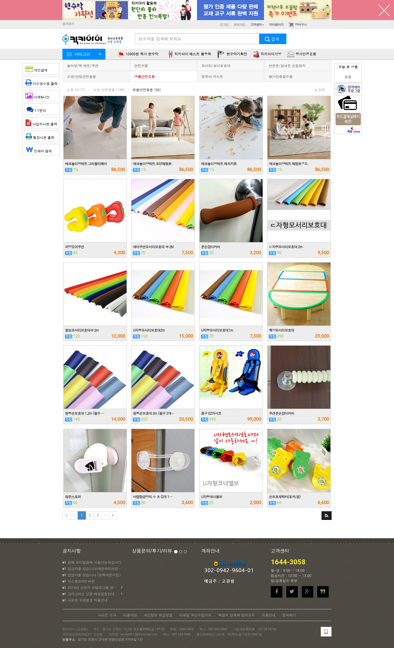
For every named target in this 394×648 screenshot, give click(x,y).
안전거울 (141, 65)
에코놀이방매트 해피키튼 (219, 163)
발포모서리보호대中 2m (82, 330)
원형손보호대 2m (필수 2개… (153, 413)
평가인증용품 (301, 54)
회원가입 (239, 24)
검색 (273, 39)
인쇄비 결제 (41, 149)
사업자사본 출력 (41, 122)
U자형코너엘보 (211, 496)
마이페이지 (276, 24)
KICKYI (93, 40)
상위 (320, 89)
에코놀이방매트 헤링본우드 (288, 163)
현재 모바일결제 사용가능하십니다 (91, 562)
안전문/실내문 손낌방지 (287, 65)
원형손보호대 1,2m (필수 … (84, 413)
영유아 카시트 (212, 76)
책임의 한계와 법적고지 (236, 614)
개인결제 (41, 68)
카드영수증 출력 (41, 82)
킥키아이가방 (267, 54)
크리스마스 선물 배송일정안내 (92, 594)
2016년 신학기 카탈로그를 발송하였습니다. (92, 587)
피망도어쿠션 (74, 246)
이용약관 (130, 614)
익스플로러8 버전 (78, 581)
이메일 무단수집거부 (195, 614)
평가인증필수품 (281, 76)
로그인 (224, 24)
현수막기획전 (232, 54)
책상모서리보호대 (281, 330)
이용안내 (268, 614)
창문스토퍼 (73, 496)
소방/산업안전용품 (81, 76)
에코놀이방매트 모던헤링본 (152, 163)
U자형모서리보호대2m (149, 330)
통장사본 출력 (41, 136)
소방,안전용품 (109, 89)
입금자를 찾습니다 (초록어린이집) (91, 574)
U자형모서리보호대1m (217, 330)
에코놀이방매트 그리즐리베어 (86, 163)
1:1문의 (41, 109)
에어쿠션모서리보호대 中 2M (153, 246)
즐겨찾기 (68, 23)
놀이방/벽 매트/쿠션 (82, 65)
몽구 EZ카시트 (211, 413)
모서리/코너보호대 (216, 65)
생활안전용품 (144, 76)
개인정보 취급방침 (158, 614)
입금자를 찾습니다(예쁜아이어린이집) (92, 568)
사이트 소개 (107, 614)
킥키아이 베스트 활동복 (189, 54)
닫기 (384, 10)
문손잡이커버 (210, 246)
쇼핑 (76, 89)
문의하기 (289, 614)
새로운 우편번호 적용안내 (85, 600)
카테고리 (82, 54)
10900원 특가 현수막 (137, 54)
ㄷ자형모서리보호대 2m (286, 246)
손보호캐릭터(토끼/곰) (284, 496)
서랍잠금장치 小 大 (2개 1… (152, 496)
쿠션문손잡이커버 (281, 413)
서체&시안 (42, 95)
